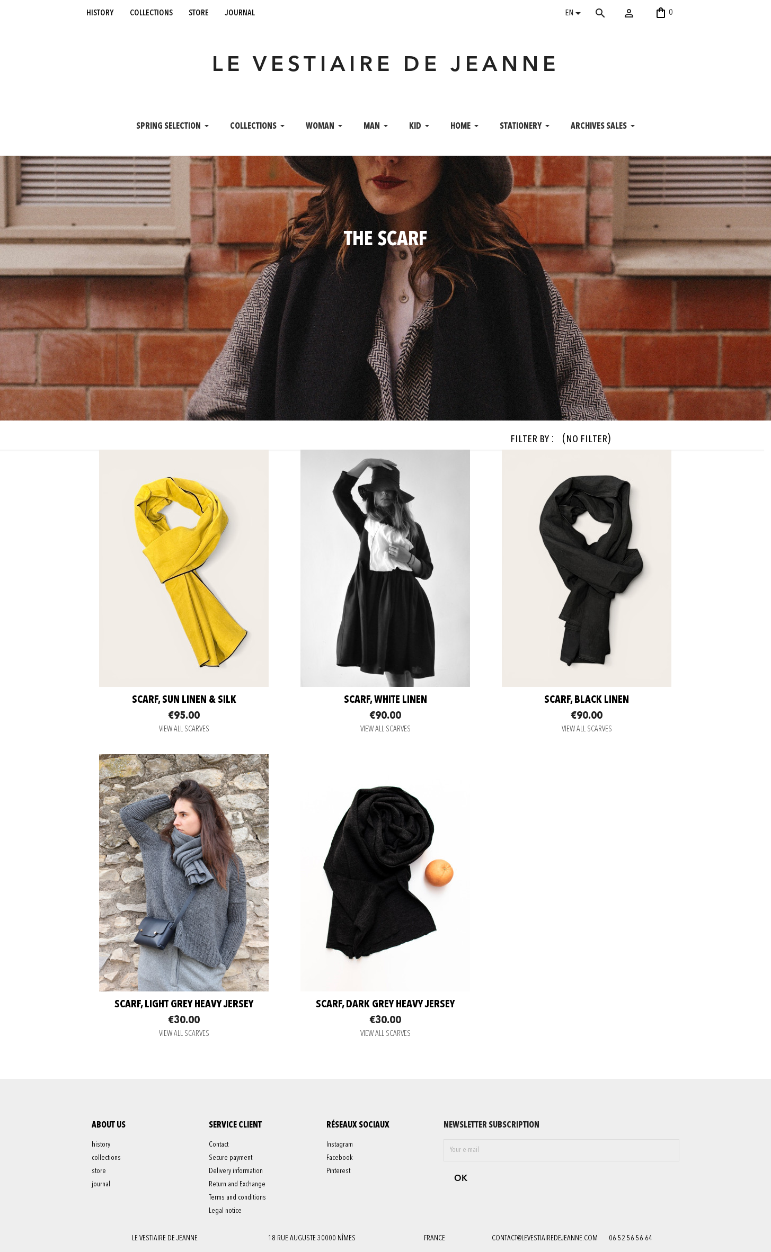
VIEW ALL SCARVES (184, 730)
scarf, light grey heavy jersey (183, 1004)
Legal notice (225, 1210)
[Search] (615, 13)
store (199, 12)
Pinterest (338, 1171)
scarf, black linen (586, 700)
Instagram (339, 1144)
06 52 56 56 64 (630, 1238)
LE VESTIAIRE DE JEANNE (386, 65)
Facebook (339, 1157)
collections (151, 12)
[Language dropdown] (574, 14)
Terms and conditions (237, 1197)
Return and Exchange (237, 1184)
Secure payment (230, 1157)
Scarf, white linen (385, 700)
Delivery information (236, 1171)
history (99, 12)
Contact (218, 1144)
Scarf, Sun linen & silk (184, 700)
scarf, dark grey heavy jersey (385, 1004)
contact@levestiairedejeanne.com (545, 1238)
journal (240, 12)
